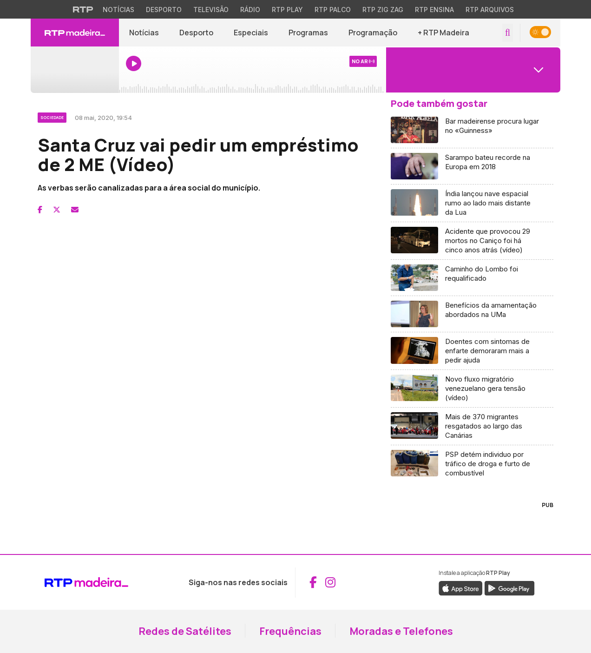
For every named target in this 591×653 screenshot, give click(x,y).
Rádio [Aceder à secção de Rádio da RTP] (250, 9)
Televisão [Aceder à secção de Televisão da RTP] (211, 9)
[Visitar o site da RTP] (83, 9)
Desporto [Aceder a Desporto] (196, 32)
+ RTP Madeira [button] (443, 32)
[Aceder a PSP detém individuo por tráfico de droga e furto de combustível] (472, 463)
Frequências (290, 631)
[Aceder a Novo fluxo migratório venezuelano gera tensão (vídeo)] (472, 389)
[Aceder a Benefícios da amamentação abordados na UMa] (472, 314)
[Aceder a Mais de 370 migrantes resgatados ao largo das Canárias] (472, 426)
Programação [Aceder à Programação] (372, 32)
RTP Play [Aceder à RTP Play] (287, 9)
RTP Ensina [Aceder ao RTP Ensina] (434, 9)
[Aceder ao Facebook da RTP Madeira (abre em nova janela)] (313, 582)
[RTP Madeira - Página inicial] (75, 32)
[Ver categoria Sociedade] (53, 116)
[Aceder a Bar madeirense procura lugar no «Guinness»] (472, 130)
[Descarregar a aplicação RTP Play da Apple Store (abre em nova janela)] (461, 587)
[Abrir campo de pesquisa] (507, 33)
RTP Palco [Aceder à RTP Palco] (333, 9)
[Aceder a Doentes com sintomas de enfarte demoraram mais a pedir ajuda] (472, 351)
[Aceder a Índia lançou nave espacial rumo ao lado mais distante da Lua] (472, 203)
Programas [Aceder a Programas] (308, 32)
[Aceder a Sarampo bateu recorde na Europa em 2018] (472, 166)
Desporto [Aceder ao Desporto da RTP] (164, 9)
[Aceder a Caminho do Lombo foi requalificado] (472, 278)
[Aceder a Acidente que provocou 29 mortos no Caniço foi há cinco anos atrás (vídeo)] (472, 241)
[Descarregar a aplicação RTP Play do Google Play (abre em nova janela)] (509, 587)
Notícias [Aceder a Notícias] (144, 32)
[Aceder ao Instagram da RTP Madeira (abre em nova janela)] (330, 582)
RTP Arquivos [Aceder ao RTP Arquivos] (490, 9)
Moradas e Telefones (401, 631)
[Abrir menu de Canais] (472, 69)
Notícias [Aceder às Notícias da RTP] (118, 9)
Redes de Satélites (184, 631)
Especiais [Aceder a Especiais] (251, 32)
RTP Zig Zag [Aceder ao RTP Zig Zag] (382, 9)
